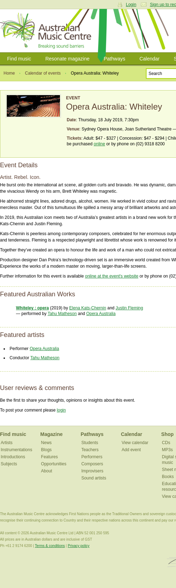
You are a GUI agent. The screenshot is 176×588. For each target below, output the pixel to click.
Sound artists (93, 478)
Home (9, 73)
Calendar (149, 59)
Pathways (114, 59)
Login (131, 4)
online (99, 143)
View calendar (135, 442)
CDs (166, 442)
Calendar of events (43, 73)
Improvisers (92, 470)
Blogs (46, 449)
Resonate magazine (67, 59)
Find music (19, 59)
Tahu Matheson (62, 313)
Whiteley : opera (32, 307)
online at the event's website (111, 276)
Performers (91, 456)
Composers (92, 463)
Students (89, 442)
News (46, 442)
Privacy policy (78, 546)
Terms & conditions (50, 546)
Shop (167, 434)
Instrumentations (16, 449)
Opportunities (53, 463)
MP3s (167, 449)
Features (49, 456)
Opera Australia (101, 313)
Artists (6, 442)
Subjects (9, 463)
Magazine (51, 434)
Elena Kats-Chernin (87, 307)
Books (168, 476)
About (46, 470)
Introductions (13, 456)
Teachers (90, 449)
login (61, 410)
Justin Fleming (129, 307)
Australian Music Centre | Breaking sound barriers (47, 31)
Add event (131, 449)
